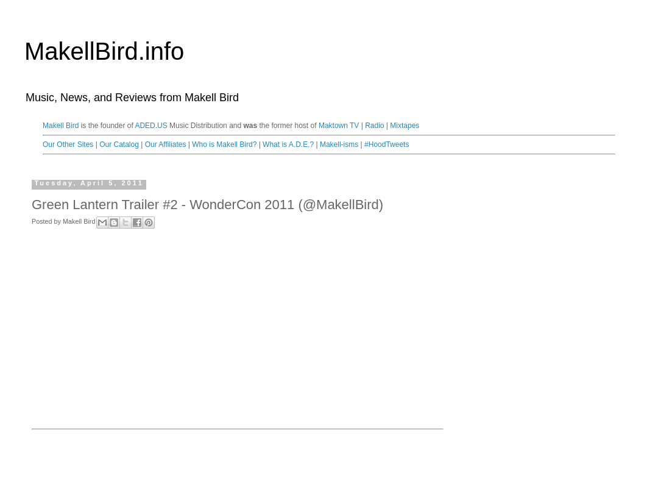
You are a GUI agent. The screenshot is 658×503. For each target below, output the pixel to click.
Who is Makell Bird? (224, 144)
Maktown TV (339, 125)
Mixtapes (404, 125)
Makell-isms (339, 144)
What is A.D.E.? (288, 144)
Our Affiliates (165, 144)
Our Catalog (119, 144)
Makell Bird (61, 125)
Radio (374, 125)
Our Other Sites (68, 144)
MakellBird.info (104, 51)
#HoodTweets (386, 144)
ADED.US (151, 125)
